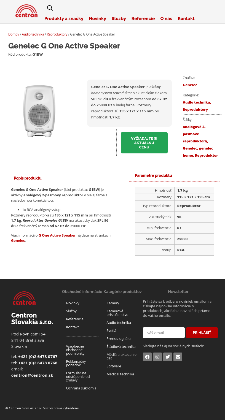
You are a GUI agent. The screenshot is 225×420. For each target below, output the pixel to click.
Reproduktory (57, 34)
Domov (13, 34)
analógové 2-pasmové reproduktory (195, 133)
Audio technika (33, 34)
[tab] (27, 178)
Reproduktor (206, 155)
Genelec (190, 84)
